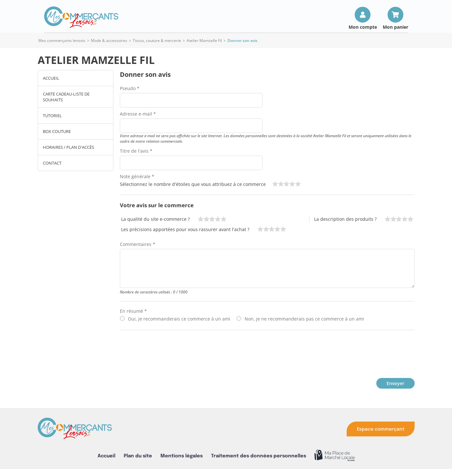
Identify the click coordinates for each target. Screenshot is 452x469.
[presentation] (169, 352)
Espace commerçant (380, 429)
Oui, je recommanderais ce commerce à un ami (179, 319)
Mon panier (395, 26)
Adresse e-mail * (138, 114)
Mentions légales (181, 456)
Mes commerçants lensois (61, 40)
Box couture (57, 131)
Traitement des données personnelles (258, 456)
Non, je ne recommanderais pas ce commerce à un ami (304, 319)
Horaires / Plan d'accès (68, 147)
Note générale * (137, 176)
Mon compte (363, 26)
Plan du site (138, 456)
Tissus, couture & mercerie (157, 40)
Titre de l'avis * (136, 151)
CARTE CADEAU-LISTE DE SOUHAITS (66, 97)
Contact (52, 163)
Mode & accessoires (109, 40)
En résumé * (133, 311)
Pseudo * (129, 88)
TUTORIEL (52, 115)
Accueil (51, 78)
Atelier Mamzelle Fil (204, 40)
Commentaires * (137, 244)
